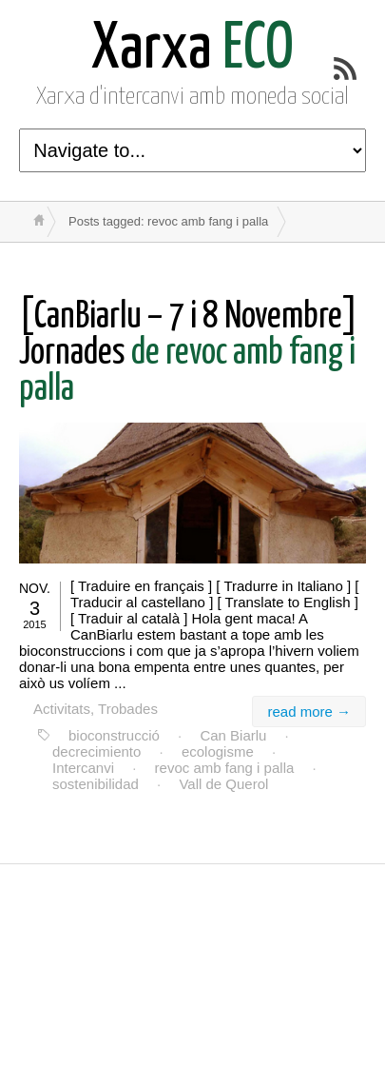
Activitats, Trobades (95, 709)
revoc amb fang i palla (225, 768)
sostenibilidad (95, 784)
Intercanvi (83, 768)
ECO (192, 50)
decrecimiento (96, 751)
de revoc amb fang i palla (188, 353)
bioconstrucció (114, 735)
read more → (309, 711)
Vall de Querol (223, 784)
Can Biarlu (233, 735)
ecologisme (218, 751)
